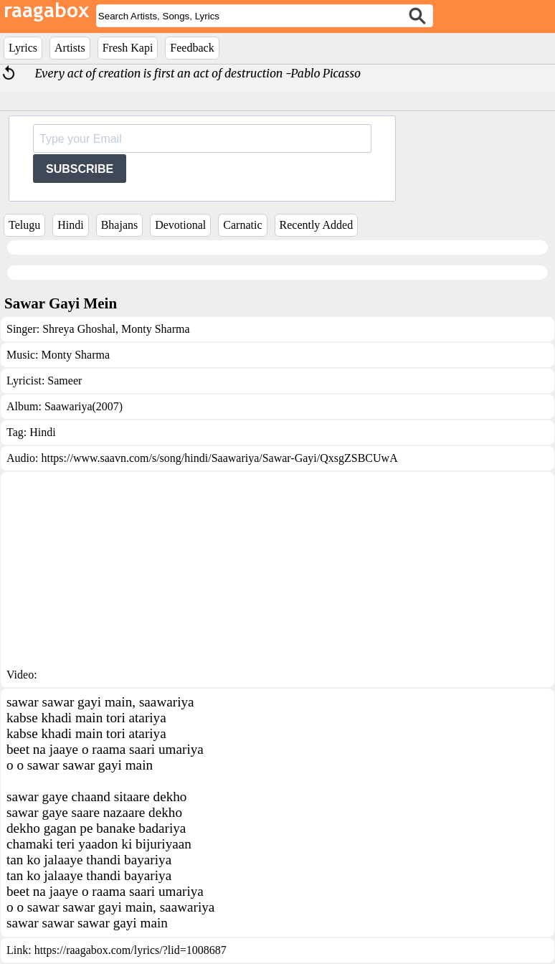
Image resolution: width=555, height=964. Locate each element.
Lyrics (23, 48)
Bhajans (119, 225)
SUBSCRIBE (79, 169)
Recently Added (317, 225)
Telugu (24, 225)
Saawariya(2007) (83, 406)
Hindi (70, 225)
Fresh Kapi (128, 48)
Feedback (192, 48)
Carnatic (242, 225)
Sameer (64, 380)
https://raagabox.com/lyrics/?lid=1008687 (130, 950)
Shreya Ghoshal (78, 329)
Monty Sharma (154, 329)
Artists (69, 48)
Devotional (180, 225)
